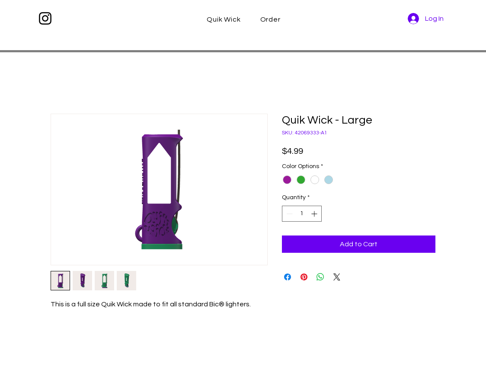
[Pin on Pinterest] (304, 277)
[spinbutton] (302, 213)
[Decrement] (288, 213)
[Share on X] (337, 277)
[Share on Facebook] (287, 277)
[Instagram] (45, 18)
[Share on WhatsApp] (320, 277)
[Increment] (315, 213)
